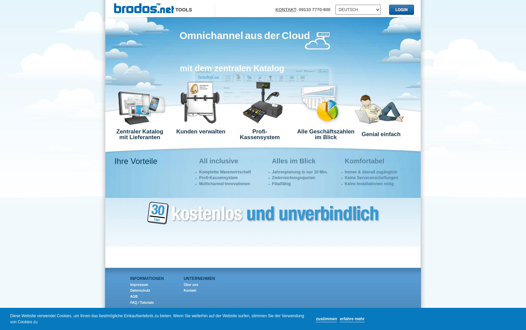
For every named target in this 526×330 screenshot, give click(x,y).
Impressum (139, 285)
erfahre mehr (352, 319)
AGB (134, 296)
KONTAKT (285, 9)
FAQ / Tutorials (142, 302)
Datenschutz (140, 290)
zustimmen (326, 319)
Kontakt (190, 290)
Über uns (191, 285)
